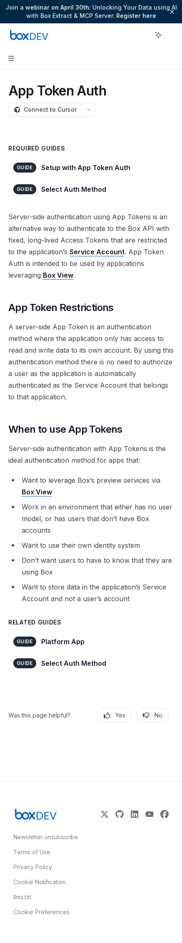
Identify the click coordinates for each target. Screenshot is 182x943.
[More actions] (171, 35)
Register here (136, 15)
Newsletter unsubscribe (43, 836)
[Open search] (143, 35)
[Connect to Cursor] (45, 110)
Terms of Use (31, 851)
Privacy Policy (32, 866)
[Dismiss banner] (172, 11)
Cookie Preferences (41, 911)
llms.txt (22, 896)
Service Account (97, 252)
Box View (58, 275)
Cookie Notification (39, 881)
